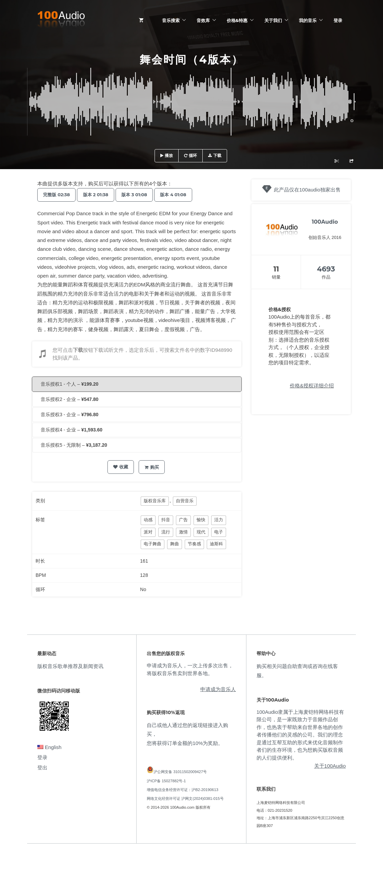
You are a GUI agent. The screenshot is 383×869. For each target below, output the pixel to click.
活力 (218, 519)
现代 (201, 531)
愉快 (201, 519)
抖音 (165, 519)
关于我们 (273, 20)
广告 (183, 519)
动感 (148, 519)
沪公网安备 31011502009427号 (180, 772)
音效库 (203, 20)
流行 (165, 531)
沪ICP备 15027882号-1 (166, 781)
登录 (338, 20)
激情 (183, 531)
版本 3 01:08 (140, 194)
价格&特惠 (237, 20)
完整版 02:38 (57, 194)
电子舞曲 (152, 543)
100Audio (325, 222)
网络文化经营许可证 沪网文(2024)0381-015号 (185, 798)
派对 (148, 531)
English (49, 747)
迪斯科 (216, 543)
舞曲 (174, 543)
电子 (218, 531)
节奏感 (194, 543)
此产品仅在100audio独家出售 (307, 190)
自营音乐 (185, 500)
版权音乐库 (155, 500)
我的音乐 (308, 20)
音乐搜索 (171, 20)
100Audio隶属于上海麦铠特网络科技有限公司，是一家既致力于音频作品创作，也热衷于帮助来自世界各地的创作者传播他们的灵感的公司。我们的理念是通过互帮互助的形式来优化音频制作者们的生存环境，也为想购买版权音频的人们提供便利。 (300, 735)
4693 (326, 269)
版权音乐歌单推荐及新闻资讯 (70, 666)
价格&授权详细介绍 (312, 385)
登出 (42, 767)
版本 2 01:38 (99, 194)
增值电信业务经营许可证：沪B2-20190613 (182, 790)
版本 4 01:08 (182, 194)
